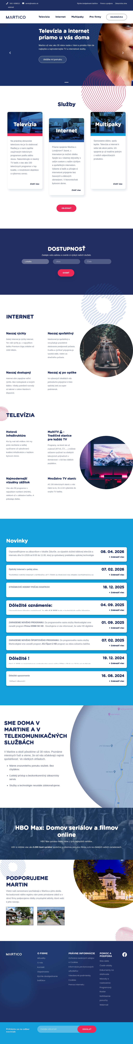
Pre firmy (95, 17)
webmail (11, 7)
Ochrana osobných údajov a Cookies (81, 960)
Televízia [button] (44, 17)
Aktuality (41, 958)
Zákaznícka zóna (121, 3)
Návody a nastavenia (105, 980)
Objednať (66, 208)
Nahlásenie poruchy (105, 998)
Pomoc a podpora (106, 3)
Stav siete (104, 961)
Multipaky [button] (77, 17)
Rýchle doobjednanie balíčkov (87, 3)
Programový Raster (105, 989)
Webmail (104, 1004)
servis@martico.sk (31, 3)
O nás (40, 962)
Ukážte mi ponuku (52, 59)
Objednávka (116, 17)
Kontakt (41, 967)
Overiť (66, 273)
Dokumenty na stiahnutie (107, 972)
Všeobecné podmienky (79, 975)
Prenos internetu (76, 984)
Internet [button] (60, 17)
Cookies (72, 980)
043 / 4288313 (14, 3)
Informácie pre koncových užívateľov (81, 968)
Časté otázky (106, 965)
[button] (10, 53)
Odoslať (86, 1029)
